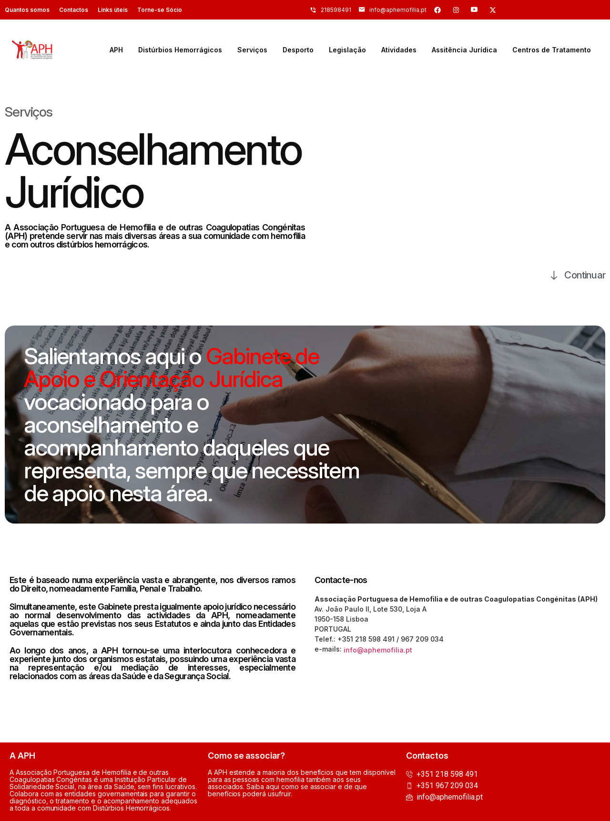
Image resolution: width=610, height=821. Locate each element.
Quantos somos (27, 9)
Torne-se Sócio (159, 9)
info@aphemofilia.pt (378, 650)
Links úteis (113, 9)
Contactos (73, 9)
